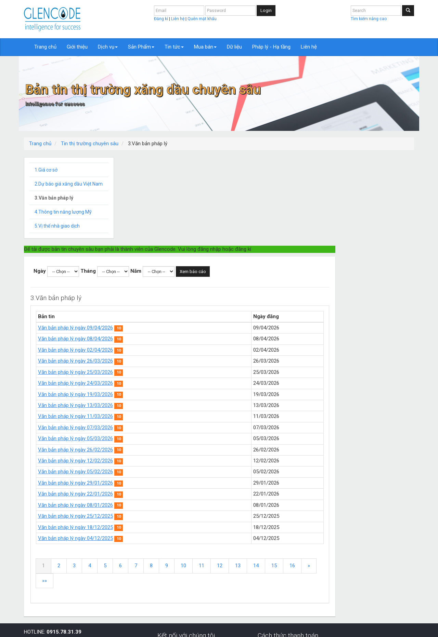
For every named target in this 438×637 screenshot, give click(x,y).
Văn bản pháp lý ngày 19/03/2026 (175, 306)
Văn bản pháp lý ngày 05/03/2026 (175, 350)
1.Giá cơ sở (46, 170)
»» (159, 492)
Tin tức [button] (174, 47)
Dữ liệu (234, 47)
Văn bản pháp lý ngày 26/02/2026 (175, 361)
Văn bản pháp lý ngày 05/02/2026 (175, 383)
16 (392, 477)
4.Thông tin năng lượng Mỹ (63, 212)
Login (266, 10)
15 (374, 477)
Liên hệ (178, 18)
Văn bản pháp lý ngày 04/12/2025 (175, 450)
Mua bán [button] (205, 47)
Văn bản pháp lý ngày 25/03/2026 (175, 284)
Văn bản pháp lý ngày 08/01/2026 (175, 417)
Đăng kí (161, 18)
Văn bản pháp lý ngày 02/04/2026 (175, 261)
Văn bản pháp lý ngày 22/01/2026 (175, 405)
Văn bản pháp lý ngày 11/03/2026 (175, 328)
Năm (235, 182)
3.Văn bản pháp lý (54, 198)
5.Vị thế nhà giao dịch (57, 226)
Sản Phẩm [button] (141, 47)
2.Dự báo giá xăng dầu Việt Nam (69, 184)
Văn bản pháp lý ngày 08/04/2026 (175, 250)
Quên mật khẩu (202, 18)
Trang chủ (45, 47)
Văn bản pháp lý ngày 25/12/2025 (175, 427)
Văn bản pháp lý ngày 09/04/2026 (175, 239)
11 (301, 477)
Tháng (188, 182)
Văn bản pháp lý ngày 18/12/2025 (175, 439)
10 (283, 477)
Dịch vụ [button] (108, 47)
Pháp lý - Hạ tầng (271, 47)
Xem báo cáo (293, 183)
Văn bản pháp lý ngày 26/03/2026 (175, 272)
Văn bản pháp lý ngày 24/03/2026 (175, 295)
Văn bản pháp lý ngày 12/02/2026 (175, 372)
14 (356, 477)
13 (337, 477)
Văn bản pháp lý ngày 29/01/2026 (175, 394)
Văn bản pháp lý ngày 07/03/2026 (175, 339)
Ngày (139, 182)
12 (319, 477)
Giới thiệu (77, 47)
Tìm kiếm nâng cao (369, 18)
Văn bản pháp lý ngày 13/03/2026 (175, 317)
